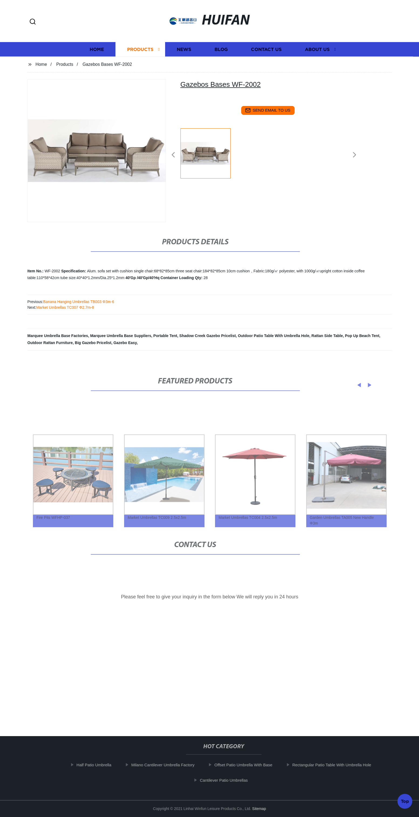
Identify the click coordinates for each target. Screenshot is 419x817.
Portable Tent (165, 336)
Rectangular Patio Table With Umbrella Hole (337, 765)
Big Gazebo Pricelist (93, 343)
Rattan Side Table (327, 336)
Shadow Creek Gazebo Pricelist (207, 336)
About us (317, 51)
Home (97, 51)
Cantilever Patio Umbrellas (229, 780)
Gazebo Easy (125, 343)
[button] (33, 22)
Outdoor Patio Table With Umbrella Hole (273, 336)
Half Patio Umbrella (99, 765)
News (184, 51)
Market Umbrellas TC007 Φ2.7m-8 (65, 307)
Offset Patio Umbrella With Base (249, 765)
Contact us (266, 51)
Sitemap (259, 808)
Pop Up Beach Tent (362, 336)
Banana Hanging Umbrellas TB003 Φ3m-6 (78, 302)
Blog (221, 51)
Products (140, 51)
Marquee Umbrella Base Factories (58, 336)
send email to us (268, 110)
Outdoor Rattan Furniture (50, 343)
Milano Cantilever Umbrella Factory (168, 765)
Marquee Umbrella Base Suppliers (120, 336)
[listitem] (209, 152)
